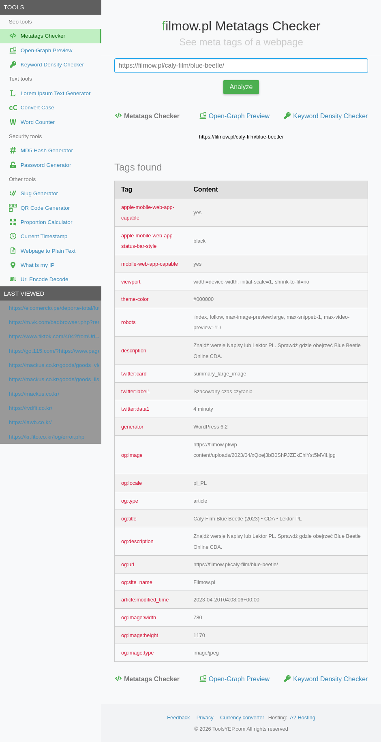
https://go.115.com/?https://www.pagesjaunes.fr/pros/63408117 (54, 351)
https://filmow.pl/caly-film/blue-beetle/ (241, 137)
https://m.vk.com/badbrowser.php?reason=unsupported (54, 322)
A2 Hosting (302, 717)
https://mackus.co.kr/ (34, 394)
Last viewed (24, 293)
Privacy (205, 717)
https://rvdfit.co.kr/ (30, 408)
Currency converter (242, 717)
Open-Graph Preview (234, 115)
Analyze (241, 86)
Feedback (178, 717)
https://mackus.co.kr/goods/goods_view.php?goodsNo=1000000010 (54, 365)
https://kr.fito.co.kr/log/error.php (47, 437)
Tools (14, 7)
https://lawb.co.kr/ (30, 422)
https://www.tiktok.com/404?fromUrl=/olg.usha (54, 336)
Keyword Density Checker (325, 115)
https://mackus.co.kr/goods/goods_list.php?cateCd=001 (54, 379)
